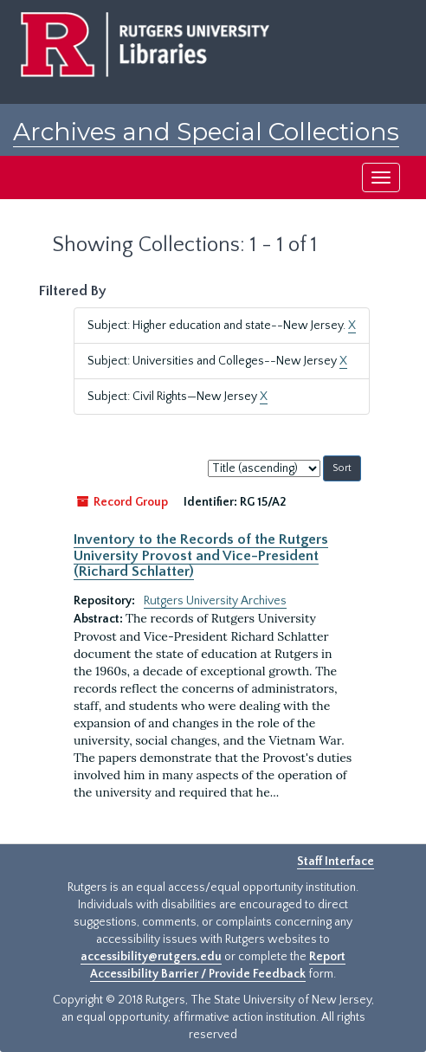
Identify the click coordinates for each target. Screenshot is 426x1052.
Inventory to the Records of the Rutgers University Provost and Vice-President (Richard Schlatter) (201, 555)
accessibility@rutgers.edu (151, 957)
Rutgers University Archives (215, 601)
